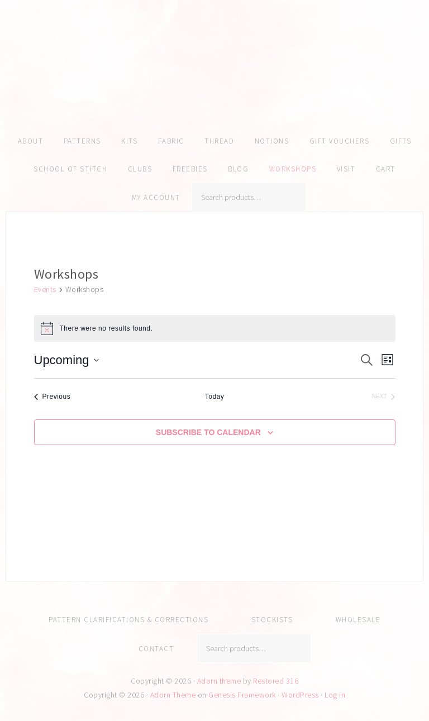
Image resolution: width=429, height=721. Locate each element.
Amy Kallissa (214, 81)
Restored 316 (275, 681)
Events (45, 289)
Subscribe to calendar (208, 432)
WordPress (300, 695)
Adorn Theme (173, 695)
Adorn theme (219, 681)
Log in (335, 695)
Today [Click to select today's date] (215, 396)
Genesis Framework (242, 695)
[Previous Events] (52, 397)
